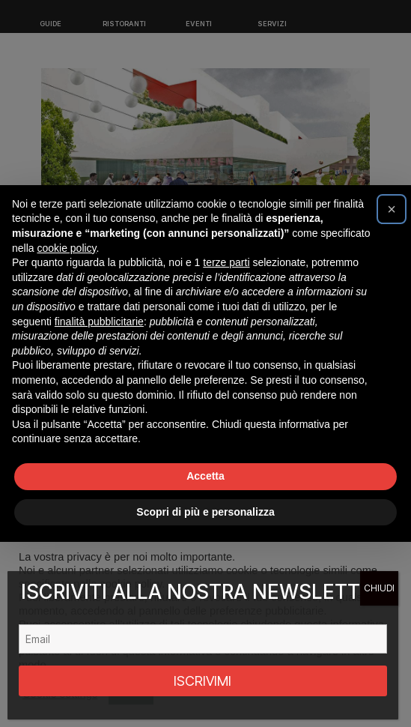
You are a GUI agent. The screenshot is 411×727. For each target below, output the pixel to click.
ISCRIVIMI (202, 681)
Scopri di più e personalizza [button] (205, 512)
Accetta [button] (205, 476)
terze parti (226, 262)
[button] (392, 209)
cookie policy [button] (66, 248)
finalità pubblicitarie (99, 322)
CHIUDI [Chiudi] (379, 588)
